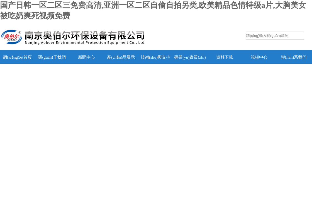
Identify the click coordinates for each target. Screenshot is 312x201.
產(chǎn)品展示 (121, 57)
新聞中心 (86, 57)
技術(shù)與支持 (155, 57)
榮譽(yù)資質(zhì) (190, 57)
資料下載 (224, 57)
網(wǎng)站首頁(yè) (17, 64)
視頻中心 (259, 57)
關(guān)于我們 (51, 57)
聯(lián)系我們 (293, 57)
